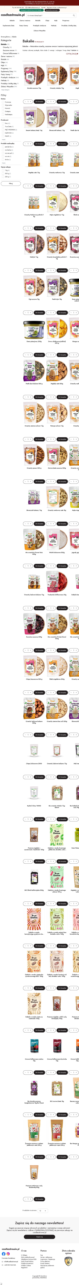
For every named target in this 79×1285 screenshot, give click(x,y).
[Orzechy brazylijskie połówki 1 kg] (57, 244)
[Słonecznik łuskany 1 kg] (57, 117)
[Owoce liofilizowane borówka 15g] (57, 1046)
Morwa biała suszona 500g (57, 468)
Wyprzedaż (8, 105)
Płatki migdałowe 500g (56, 679)
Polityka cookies (26, 1265)
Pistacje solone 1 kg (56, 426)
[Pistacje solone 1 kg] (57, 413)
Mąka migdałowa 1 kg (57, 215)
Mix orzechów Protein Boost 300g (57, 638)
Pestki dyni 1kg (57, 299)
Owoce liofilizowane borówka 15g (57, 1060)
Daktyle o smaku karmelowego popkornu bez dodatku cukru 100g (34, 934)
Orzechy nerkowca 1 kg (57, 173)
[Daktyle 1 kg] (34, 244)
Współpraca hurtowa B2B (28, 1259)
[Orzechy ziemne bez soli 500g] (57, 708)
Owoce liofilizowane (10, 53)
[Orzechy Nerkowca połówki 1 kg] (34, 202)
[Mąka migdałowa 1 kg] (57, 202)
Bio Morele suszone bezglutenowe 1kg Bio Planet (34, 1102)
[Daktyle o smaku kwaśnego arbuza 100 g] (57, 877)
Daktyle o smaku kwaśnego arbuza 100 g (57, 891)
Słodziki (37, 21)
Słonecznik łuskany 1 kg (57, 130)
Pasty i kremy (23, 26)
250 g (8, 177)
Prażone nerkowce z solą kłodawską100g (34, 1186)
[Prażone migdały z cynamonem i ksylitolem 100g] (34, 835)
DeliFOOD (8, 133)
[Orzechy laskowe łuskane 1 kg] (34, 582)
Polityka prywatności (27, 1263)
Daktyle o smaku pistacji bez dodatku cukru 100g (57, 933)
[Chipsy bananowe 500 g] (34, 666)
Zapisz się (39, 1237)
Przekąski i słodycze (39, 26)
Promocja (8, 102)
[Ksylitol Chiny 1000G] (34, 793)
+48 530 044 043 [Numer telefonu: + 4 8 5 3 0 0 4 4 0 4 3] (18, 8)
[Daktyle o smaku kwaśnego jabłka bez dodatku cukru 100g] (57, 835)
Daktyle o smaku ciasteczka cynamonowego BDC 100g (34, 975)
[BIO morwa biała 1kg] (57, 1088)
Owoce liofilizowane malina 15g (34, 1060)
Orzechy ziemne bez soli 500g (57, 721)
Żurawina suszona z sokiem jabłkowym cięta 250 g (57, 1144)
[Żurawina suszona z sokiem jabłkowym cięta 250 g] (57, 1130)
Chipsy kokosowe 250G (34, 764)
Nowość (7, 108)
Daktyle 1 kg (34, 257)
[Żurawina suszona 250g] (34, 624)
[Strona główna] (5, 37)
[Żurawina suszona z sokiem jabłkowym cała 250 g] (34, 1130)
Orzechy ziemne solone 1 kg (34, 426)
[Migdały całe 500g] (57, 370)
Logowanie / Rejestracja (47, 1259)
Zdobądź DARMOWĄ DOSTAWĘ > (31, 10)
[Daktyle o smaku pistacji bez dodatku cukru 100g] (57, 919)
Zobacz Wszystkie (39, 31)
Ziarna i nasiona (25, 21)
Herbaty (53, 26)
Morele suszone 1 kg (34, 88)
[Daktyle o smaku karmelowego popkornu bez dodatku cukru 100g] (34, 919)
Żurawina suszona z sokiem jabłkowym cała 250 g (34, 1144)
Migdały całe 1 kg (34, 173)
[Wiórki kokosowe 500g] (57, 539)
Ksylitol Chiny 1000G (34, 806)
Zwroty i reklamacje (46, 1257)
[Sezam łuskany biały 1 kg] (34, 117)
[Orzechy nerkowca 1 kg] (57, 159)
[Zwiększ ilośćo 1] (31, 101)
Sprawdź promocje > (52, 10)
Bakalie (12, 21)
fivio (6, 123)
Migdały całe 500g (57, 384)
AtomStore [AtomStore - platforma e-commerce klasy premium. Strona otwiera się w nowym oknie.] (43, 1278)
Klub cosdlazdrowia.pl (27, 1257)
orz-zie (8, 156)
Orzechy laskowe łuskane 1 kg (34, 595)
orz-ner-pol (9, 153)
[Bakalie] (14, 37)
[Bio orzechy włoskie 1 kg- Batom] (57, 793)
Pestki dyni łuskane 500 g (34, 384)
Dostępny (7, 111)
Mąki (55, 21)
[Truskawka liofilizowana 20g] (57, 582)
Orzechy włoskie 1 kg (57, 88)
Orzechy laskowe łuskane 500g (34, 722)
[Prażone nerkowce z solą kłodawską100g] (34, 1173)
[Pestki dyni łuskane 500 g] (34, 370)
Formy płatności (45, 1261)
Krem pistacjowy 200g (34, 341)
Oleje (47, 21)
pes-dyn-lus (9, 147)
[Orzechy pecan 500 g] (34, 455)
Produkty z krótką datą (69, 26)
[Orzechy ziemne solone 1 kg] (34, 413)
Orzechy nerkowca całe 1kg (57, 510)
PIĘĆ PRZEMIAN (10, 130)
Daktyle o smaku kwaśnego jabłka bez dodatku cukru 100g (57, 850)
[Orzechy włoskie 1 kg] (57, 75)
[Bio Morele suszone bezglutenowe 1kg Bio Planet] (34, 1088)
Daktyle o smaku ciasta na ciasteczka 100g (34, 1018)
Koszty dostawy (44, 1263)
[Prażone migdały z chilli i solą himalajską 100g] (57, 1004)
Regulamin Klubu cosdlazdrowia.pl (56, 8)
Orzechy (6, 47)
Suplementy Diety (8, 26)
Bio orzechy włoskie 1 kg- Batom (57, 807)
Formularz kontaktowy (8, 1258)
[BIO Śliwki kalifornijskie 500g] (34, 877)
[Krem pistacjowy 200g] (34, 328)
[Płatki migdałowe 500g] (57, 666)
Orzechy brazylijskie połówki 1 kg (57, 258)
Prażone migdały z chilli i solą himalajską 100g (57, 1018)
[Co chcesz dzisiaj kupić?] (51, 15)
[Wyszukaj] (74, 15)
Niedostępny (8, 114)
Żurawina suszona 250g (34, 637)
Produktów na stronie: (30, 1210)
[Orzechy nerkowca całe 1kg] (57, 497)
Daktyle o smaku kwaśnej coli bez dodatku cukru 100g (57, 975)
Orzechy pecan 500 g (34, 468)
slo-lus (8, 160)
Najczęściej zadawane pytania (47, 1266)
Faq (41, 1255)
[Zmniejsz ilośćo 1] (24, 101)
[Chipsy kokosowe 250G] (34, 750)
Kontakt (43, 8)
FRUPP (7, 136)
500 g (8, 173)
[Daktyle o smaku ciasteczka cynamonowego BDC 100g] (34, 961)
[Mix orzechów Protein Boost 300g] (57, 624)
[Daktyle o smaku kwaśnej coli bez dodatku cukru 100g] (57, 961)
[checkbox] (3, 102)
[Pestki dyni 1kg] (57, 286)
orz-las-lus (9, 150)
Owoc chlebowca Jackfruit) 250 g (57, 342)
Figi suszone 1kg (34, 299)
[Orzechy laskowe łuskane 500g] (34, 708)
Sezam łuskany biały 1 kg (34, 130)
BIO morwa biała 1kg (57, 1101)
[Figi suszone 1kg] (34, 286)
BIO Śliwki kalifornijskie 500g (34, 890)
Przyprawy (65, 21)
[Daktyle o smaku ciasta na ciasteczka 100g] (34, 1004)
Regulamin (24, 1268)
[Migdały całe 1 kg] (34, 159)
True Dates (8, 127)
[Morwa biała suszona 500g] (57, 455)
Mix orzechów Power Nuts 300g (34, 553)
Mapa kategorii (5, 90)
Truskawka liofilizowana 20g (57, 595)
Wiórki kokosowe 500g (56, 552)
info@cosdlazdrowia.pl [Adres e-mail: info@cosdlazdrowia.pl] (33, 8)
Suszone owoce (8, 50)
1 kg (7, 170)
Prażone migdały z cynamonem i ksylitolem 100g (34, 849)
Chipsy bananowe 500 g (34, 679)
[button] (46, 1211)
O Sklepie (24, 1255)
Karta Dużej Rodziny (27, 1261)
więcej (3, 139)
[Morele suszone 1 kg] (34, 75)
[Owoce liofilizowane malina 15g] (34, 1046)
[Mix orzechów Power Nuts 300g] (34, 539)
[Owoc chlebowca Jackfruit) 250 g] (57, 328)
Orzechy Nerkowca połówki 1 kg (34, 216)
